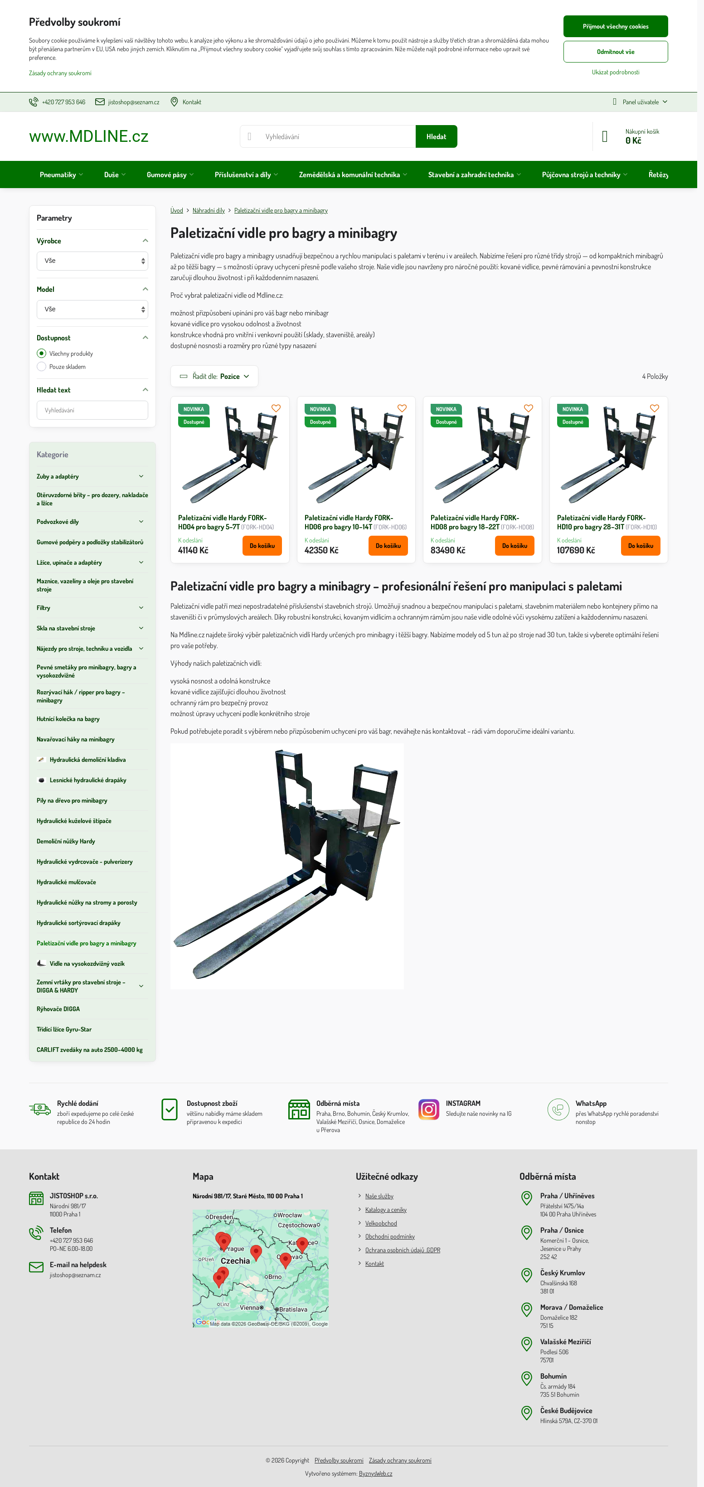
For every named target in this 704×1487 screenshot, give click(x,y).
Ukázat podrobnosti (616, 72)
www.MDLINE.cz (89, 136)
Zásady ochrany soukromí (400, 1460)
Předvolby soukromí (339, 1460)
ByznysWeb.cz (376, 1473)
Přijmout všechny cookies (616, 26)
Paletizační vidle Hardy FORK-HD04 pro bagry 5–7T (222, 522)
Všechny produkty (65, 353)
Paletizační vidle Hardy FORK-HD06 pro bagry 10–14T (349, 522)
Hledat (437, 136)
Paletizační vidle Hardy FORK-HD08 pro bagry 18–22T (475, 522)
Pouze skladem (61, 366)
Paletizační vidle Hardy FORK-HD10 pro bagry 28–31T (601, 522)
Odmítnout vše (616, 51)
